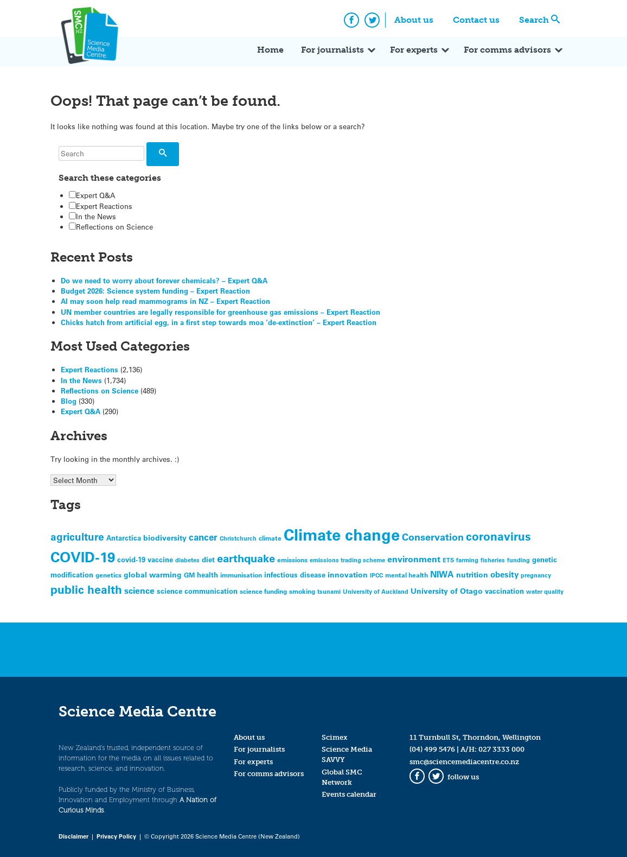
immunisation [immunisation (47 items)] (241, 574)
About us (413, 20)
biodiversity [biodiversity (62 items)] (165, 537)
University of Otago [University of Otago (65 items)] (447, 591)
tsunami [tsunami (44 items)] (329, 591)
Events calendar (349, 794)
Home (270, 50)
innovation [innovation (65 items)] (348, 574)
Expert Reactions (100, 206)
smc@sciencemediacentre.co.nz (464, 762)
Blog (68, 400)
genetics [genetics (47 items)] (108, 574)
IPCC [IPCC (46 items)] (376, 575)
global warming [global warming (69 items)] (153, 574)
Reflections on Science (111, 226)
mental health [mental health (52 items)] (406, 574)
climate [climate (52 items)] (270, 538)
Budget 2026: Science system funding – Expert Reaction (155, 290)
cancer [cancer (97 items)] (203, 537)
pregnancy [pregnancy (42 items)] (536, 575)
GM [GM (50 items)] (189, 574)
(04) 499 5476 (432, 749)
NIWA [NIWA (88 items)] (442, 574)
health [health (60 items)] (207, 574)
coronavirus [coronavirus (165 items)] (498, 536)
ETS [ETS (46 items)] (448, 560)
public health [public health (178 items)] (86, 589)
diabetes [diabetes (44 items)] (187, 560)
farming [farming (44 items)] (467, 560)
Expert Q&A (92, 195)
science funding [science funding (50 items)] (263, 591)
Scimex (335, 737)
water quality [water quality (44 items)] (545, 591)
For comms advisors (507, 50)
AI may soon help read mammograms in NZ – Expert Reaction (165, 301)
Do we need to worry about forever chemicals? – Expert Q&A (164, 280)
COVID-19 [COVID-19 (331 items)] (82, 557)
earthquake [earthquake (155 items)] (246, 558)
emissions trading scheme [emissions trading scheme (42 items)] (347, 560)
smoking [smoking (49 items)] (302, 591)
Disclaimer (73, 836)
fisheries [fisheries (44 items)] (493, 560)
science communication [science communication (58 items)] (197, 590)
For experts (414, 50)
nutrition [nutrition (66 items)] (472, 574)
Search (534, 20)
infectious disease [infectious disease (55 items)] (294, 574)
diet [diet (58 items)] (208, 559)
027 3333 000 (501, 749)
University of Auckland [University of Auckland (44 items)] (375, 591)
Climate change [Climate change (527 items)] (342, 534)
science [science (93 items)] (139, 590)
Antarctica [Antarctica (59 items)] (123, 537)
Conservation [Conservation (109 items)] (433, 536)
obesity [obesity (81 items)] (504, 574)
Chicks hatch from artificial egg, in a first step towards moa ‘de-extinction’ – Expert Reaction (218, 322)
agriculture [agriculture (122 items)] (77, 536)
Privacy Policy (116, 836)
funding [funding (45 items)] (518, 560)
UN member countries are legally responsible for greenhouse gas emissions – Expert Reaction (220, 311)
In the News (92, 216)
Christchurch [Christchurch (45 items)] (238, 538)
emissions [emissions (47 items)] (292, 559)
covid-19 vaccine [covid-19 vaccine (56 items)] (145, 559)
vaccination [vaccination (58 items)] (504, 590)
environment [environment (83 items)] (413, 558)
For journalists (332, 50)
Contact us (476, 20)
